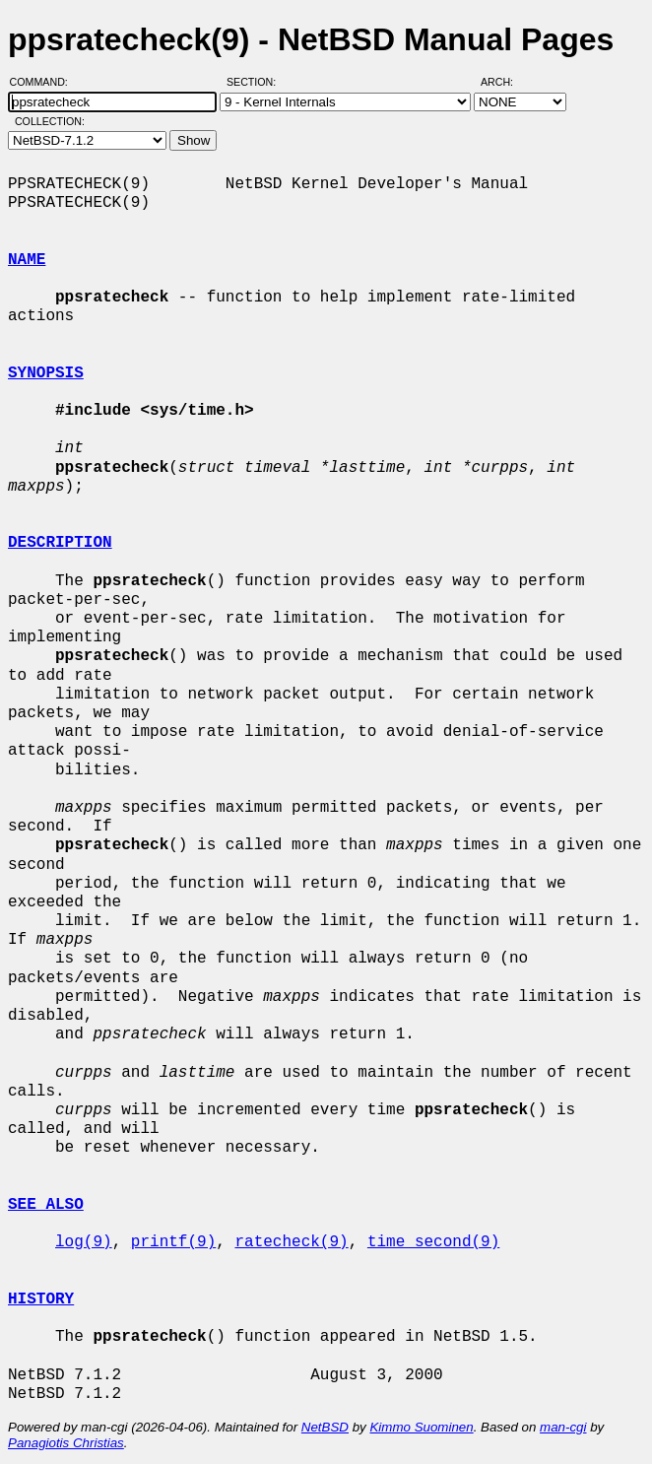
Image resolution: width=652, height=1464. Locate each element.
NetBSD (325, 1427)
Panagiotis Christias (66, 1442)
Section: (256, 82)
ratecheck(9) (291, 1242)
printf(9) (173, 1242)
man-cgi (563, 1427)
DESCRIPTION (60, 543)
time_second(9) (433, 1242)
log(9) (83, 1242)
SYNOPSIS (46, 373)
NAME (26, 260)
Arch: (506, 82)
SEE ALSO (46, 1205)
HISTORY (41, 1299)
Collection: (50, 121)
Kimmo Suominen (421, 1427)
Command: (45, 82)
